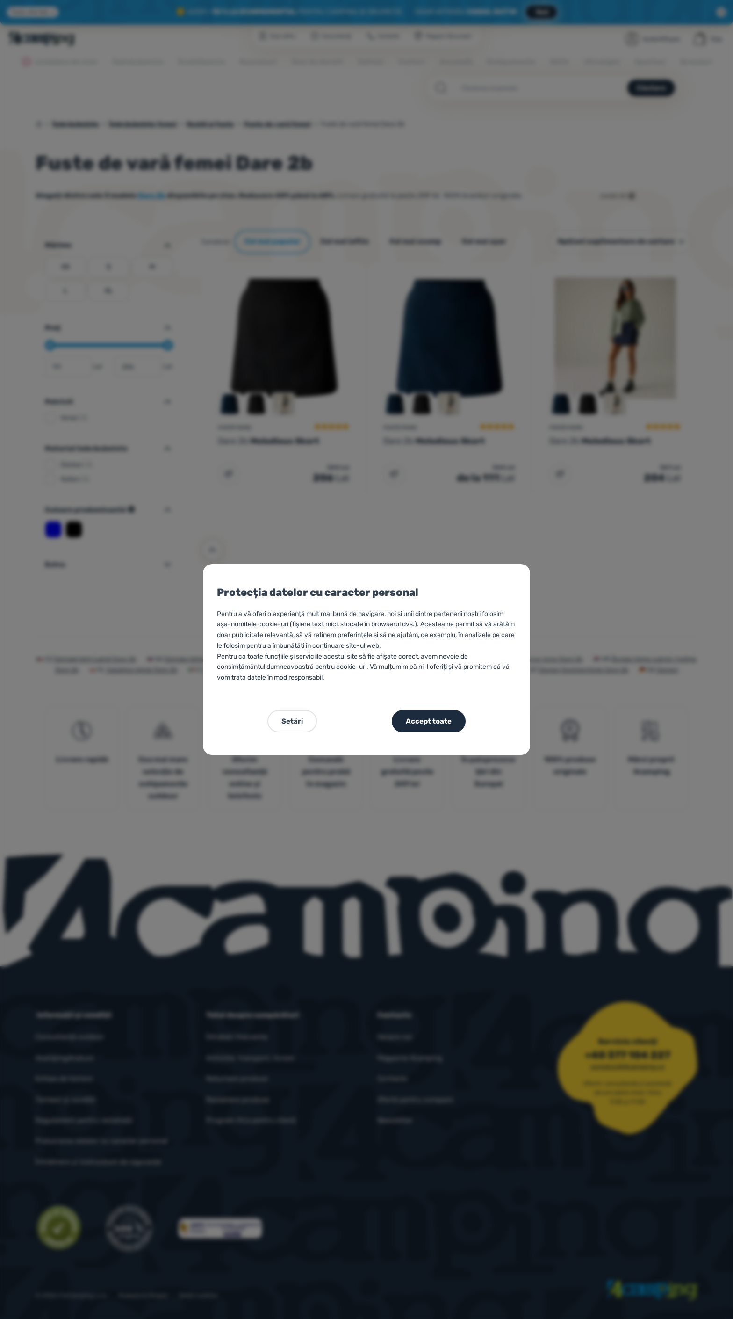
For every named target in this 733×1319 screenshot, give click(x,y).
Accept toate (429, 721)
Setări (292, 721)
